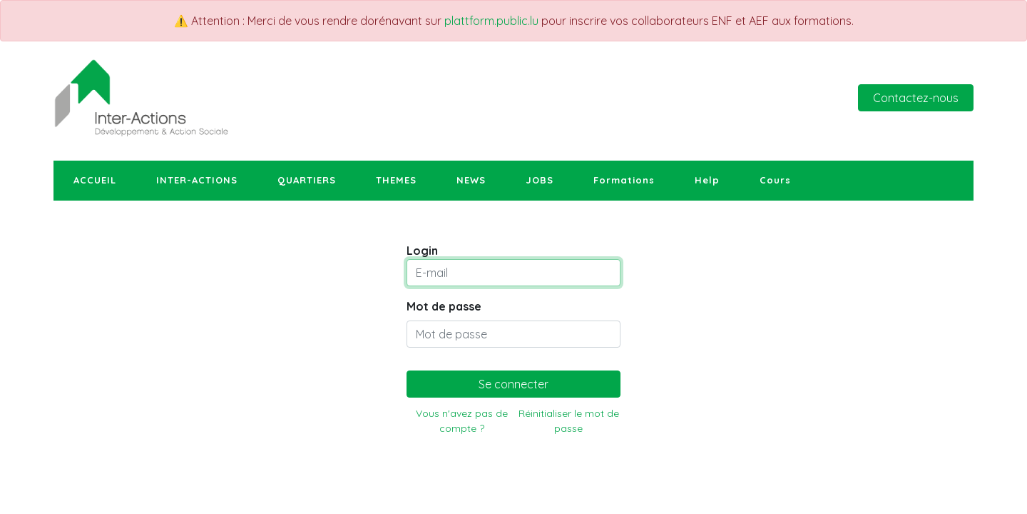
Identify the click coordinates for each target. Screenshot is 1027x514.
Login (422, 250)
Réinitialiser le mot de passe (568, 421)
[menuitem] (95, 180)
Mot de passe (444, 306)
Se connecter (513, 384)
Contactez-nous (916, 98)
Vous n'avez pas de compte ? (462, 421)
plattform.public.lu (491, 21)
